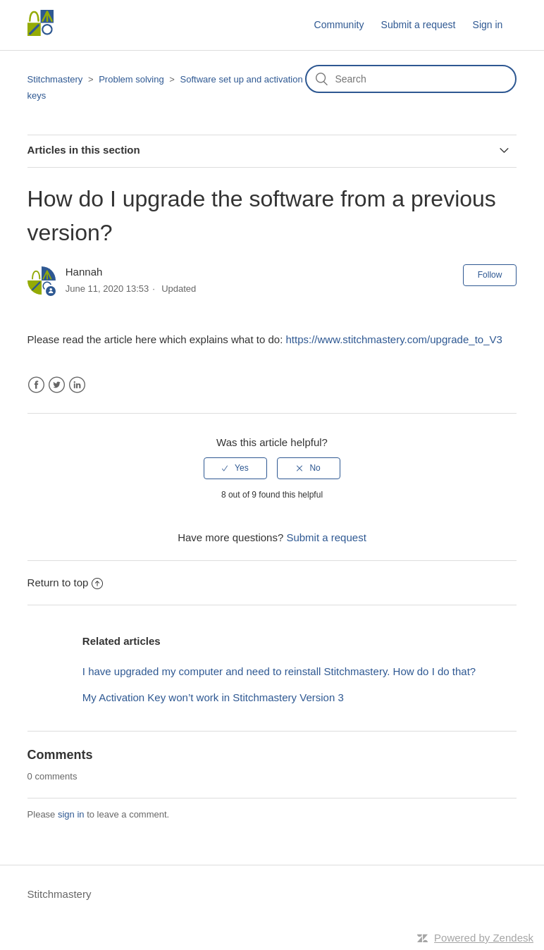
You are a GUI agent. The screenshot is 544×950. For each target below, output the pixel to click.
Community (339, 24)
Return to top (65, 582)
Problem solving (131, 79)
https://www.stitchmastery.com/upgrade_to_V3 (393, 339)
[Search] (411, 79)
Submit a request (418, 24)
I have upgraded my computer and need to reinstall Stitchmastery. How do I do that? (279, 671)
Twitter (57, 385)
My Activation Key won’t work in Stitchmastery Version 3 (213, 697)
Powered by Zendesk (483, 938)
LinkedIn (77, 385)
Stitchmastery (55, 79)
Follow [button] (490, 275)
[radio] (235, 468)
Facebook (36, 385)
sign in (71, 814)
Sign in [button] (488, 24)
